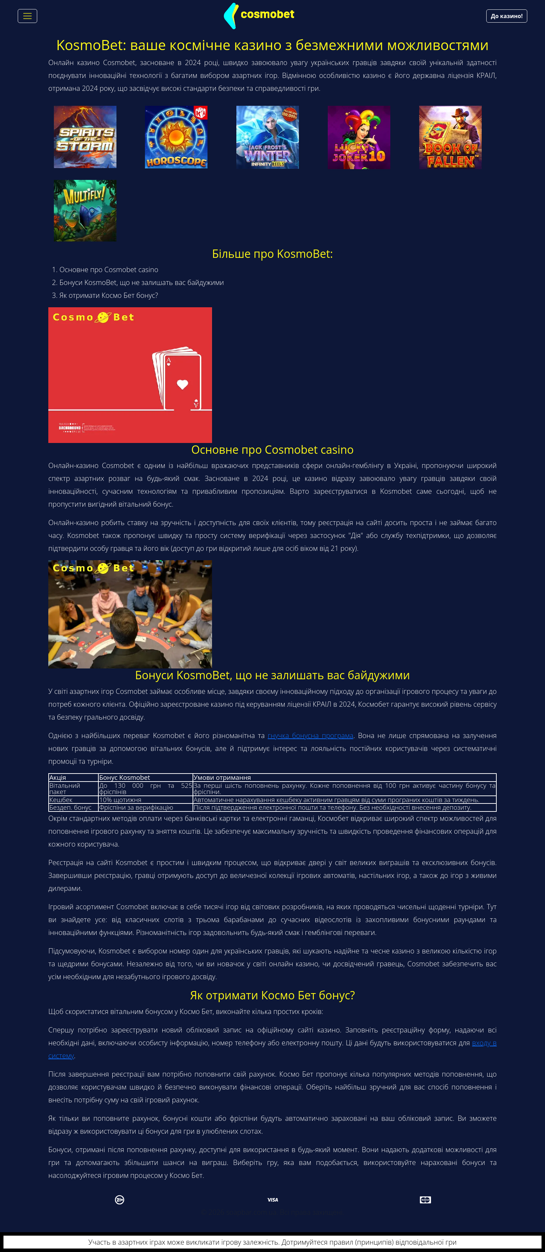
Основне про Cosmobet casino (108, 269)
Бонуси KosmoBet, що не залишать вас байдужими (141, 282)
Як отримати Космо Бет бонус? (108, 295)
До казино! (506, 16)
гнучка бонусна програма (310, 735)
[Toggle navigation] (27, 16)
